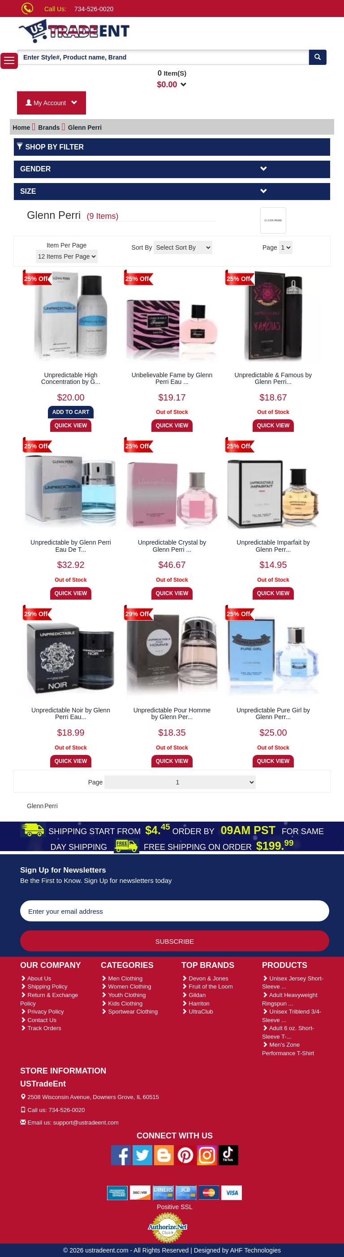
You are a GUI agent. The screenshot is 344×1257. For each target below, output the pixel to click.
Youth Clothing (123, 995)
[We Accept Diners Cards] (163, 1192)
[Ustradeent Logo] (104, 30)
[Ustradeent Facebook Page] (121, 1154)
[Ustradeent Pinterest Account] (185, 1154)
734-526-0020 (93, 9)
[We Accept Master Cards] (208, 1192)
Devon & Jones (204, 978)
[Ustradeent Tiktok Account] (228, 1154)
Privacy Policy (42, 1011)
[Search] (318, 57)
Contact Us (38, 1020)
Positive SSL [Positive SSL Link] (174, 1206)
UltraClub (197, 1011)
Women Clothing (126, 986)
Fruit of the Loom (207, 986)
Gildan (193, 995)
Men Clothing (121, 978)
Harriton (195, 1003)
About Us (35, 978)
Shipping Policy (44, 986)
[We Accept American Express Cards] (117, 1192)
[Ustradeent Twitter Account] (142, 1154)
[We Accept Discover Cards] (140, 1192)
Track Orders (40, 1028)
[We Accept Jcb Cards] (186, 1192)
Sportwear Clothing (129, 1011)
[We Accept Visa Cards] (231, 1192)
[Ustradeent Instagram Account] (207, 1154)
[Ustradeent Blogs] (164, 1154)
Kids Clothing (121, 1003)
